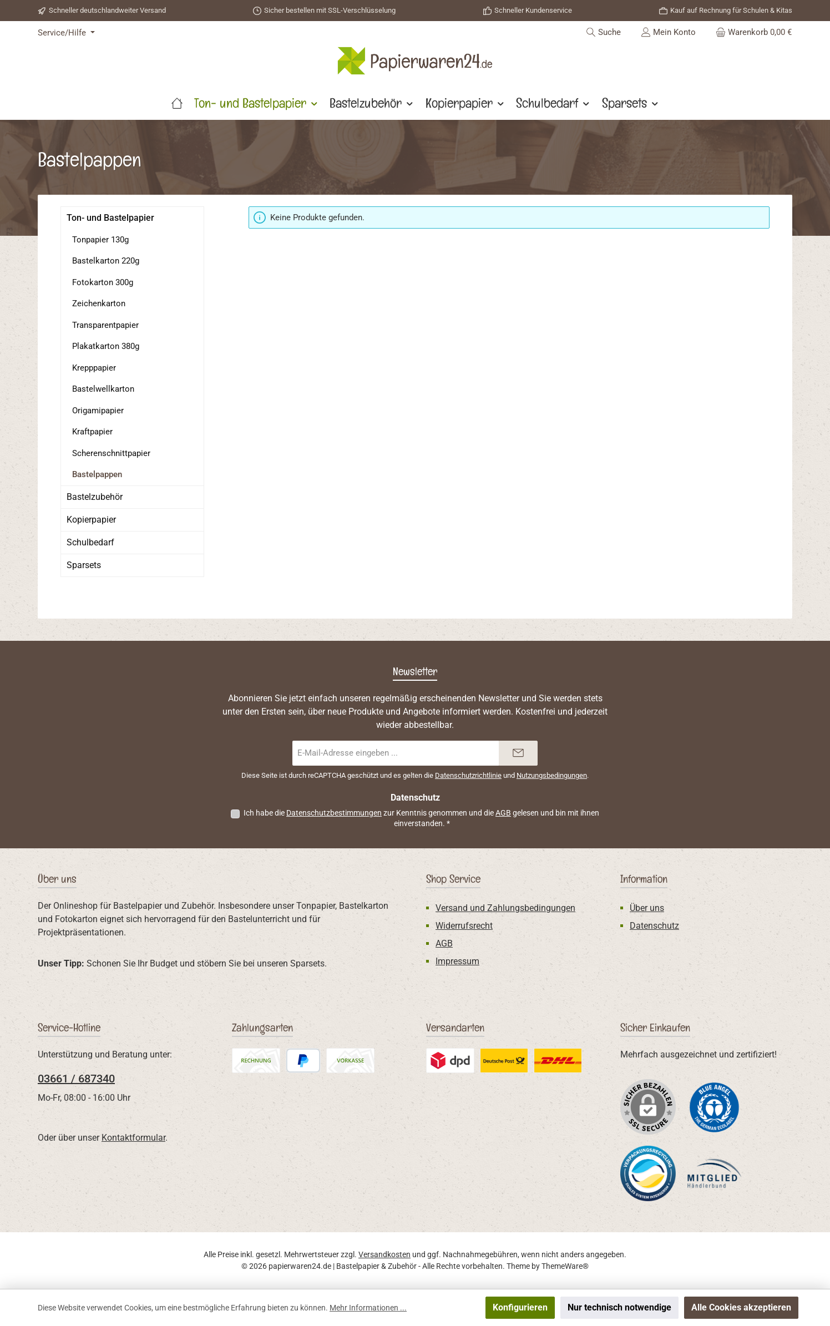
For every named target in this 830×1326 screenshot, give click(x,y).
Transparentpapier (105, 325)
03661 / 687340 (76, 1078)
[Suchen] (603, 32)
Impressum (457, 961)
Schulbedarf (90, 542)
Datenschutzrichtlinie (468, 775)
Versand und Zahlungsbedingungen (505, 908)
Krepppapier (94, 368)
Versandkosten (384, 1254)
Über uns (647, 908)
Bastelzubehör (95, 497)
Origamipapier (98, 411)
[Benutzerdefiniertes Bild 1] (714, 1106)
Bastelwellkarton (103, 389)
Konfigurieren (520, 1307)
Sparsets (84, 565)
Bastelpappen (97, 474)
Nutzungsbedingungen (552, 775)
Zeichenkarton (98, 303)
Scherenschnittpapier (111, 453)
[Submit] (518, 753)
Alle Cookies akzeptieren (741, 1307)
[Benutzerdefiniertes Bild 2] (648, 1173)
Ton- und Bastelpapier (110, 217)
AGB (503, 812)
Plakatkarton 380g (105, 346)
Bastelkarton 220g (105, 261)
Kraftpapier (92, 432)
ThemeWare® (565, 1266)
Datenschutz (654, 925)
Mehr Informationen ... (368, 1307)
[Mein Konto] (668, 32)
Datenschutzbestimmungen (334, 812)
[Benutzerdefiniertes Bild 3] (714, 1174)
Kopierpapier (91, 519)
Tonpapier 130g (100, 240)
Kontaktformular (133, 1137)
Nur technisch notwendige (619, 1307)
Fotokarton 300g (102, 282)
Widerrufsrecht (464, 925)
